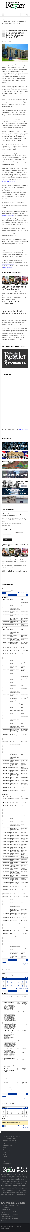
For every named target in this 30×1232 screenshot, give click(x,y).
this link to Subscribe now (16, 571)
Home (3, 19)
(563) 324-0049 (5, 1207)
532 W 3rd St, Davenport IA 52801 (10, 1205)
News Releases (7, 1163)
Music (4, 1154)
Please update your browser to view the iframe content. (15, 590)
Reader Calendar (7, 1145)
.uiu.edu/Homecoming (8, 264)
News (4, 1147)
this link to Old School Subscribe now (12, 303)
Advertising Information (9, 1140)
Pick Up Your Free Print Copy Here (12, 1136)
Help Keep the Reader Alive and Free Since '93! (14, 312)
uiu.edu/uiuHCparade (7, 215)
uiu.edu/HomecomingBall (8, 181)
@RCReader (4, 1220)
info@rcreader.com (6, 1209)
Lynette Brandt (8, 41)
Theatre (5, 1152)
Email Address (7, 534)
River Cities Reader (23, 429)
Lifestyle (5, 1161)
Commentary (6, 1150)
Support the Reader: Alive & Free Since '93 (14, 1143)
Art (4, 1159)
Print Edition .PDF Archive (10, 1138)
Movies (5, 1156)
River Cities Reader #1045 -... (9, 429)
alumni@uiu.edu (7, 267)
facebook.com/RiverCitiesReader (9, 1218)
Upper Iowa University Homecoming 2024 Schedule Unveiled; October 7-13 (16, 33)
